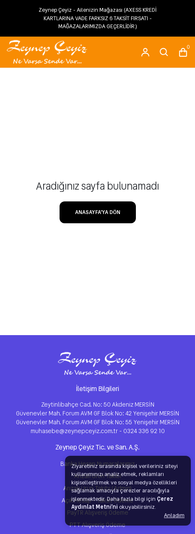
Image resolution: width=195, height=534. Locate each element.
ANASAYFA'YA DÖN (97, 212)
